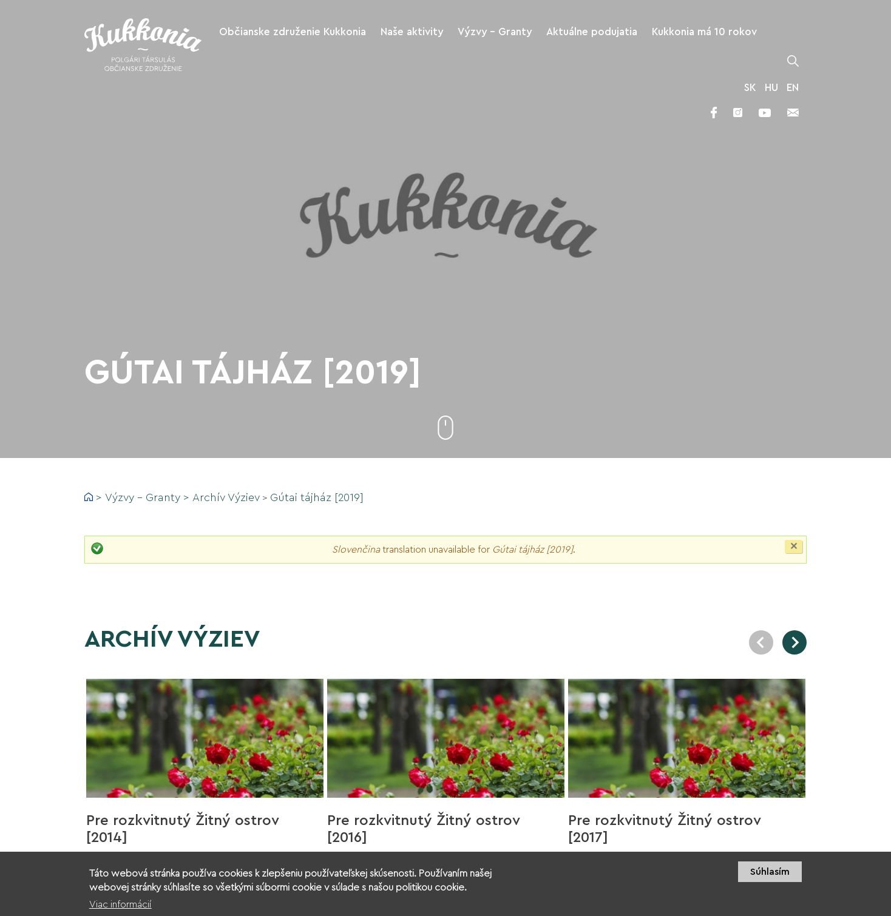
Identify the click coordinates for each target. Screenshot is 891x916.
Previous (761, 642)
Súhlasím (770, 876)
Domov (88, 497)
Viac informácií (120, 909)
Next (794, 642)
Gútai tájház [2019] (317, 497)
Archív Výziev (226, 497)
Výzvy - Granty (142, 497)
